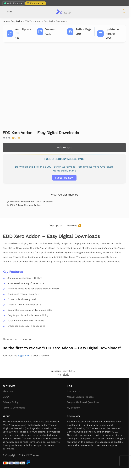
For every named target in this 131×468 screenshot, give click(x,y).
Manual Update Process (80, 396)
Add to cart (64, 147)
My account (73, 407)
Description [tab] (56, 225)
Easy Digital (16, 21)
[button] (123, 12)
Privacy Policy (10, 402)
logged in (23, 355)
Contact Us (73, 391)
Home (6, 21)
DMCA (6, 396)
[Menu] (7, 12)
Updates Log (34, 3)
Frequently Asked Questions (83, 402)
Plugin (66, 374)
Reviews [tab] (74, 225)
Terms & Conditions (14, 407)
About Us (8, 391)
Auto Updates (13, 3)
